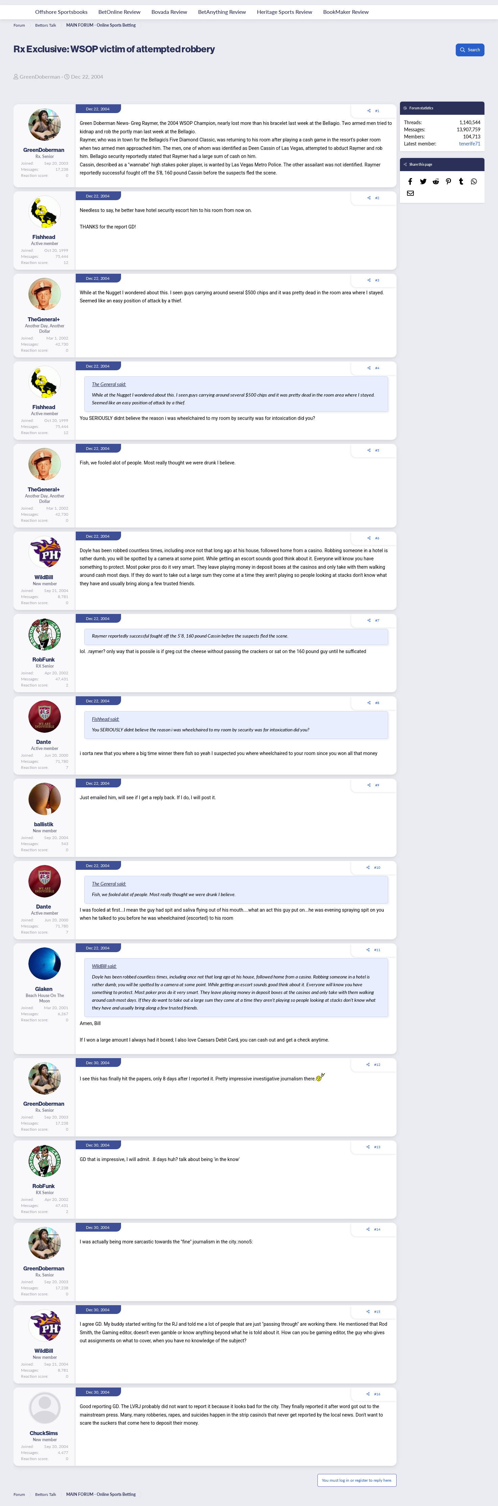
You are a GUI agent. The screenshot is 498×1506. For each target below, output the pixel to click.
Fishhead (43, 237)
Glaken (43, 989)
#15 (377, 1311)
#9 (377, 785)
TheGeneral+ (44, 319)
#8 (377, 702)
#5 (377, 450)
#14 (377, 1229)
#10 (377, 867)
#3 (377, 280)
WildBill (43, 577)
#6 (377, 538)
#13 (377, 1147)
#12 (377, 1064)
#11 (377, 949)
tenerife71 (469, 143)
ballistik (43, 824)
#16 (377, 1394)
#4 (377, 368)
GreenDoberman (40, 76)
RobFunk (43, 659)
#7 (377, 620)
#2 (377, 197)
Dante (43, 741)
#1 (377, 110)
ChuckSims (44, 1433)
